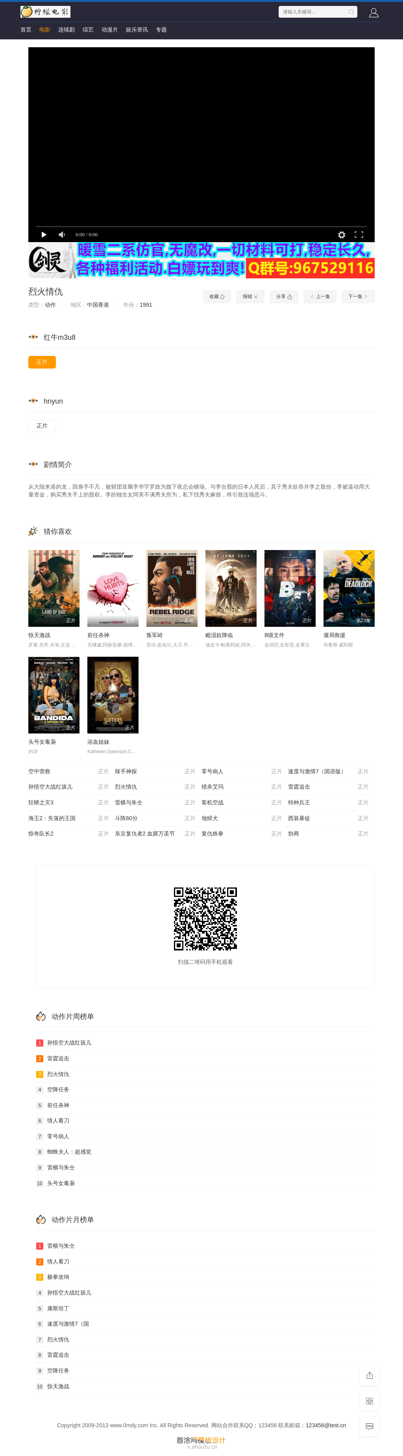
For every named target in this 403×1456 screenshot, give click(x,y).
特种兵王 (328, 803)
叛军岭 (154, 635)
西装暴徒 (328, 818)
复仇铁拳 (242, 834)
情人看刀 (52, 1120)
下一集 (358, 296)
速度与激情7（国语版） (328, 772)
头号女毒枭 (42, 742)
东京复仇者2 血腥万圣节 (155, 834)
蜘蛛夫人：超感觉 (63, 1152)
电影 (44, 29)
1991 (146, 305)
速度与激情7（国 (62, 1324)
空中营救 (68, 772)
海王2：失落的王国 (68, 818)
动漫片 (110, 29)
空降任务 (52, 1089)
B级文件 (274, 635)
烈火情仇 (45, 291)
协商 (328, 834)
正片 (42, 362)
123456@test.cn (326, 1425)
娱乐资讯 (137, 29)
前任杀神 (98, 635)
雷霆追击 (328, 787)
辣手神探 (155, 772)
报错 (250, 296)
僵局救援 (335, 635)
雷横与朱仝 (155, 803)
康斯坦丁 (52, 1308)
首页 (25, 29)
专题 (161, 29)
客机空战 (242, 803)
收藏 (217, 296)
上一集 (320, 296)
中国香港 (98, 305)
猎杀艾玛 (242, 787)
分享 (284, 296)
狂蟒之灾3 (68, 803)
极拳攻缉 (52, 1277)
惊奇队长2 (68, 834)
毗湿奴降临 (219, 635)
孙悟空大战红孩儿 (68, 787)
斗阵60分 (155, 818)
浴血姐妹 (98, 742)
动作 (50, 305)
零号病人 (242, 772)
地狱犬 (242, 818)
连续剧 (66, 29)
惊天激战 (39, 635)
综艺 (88, 29)
